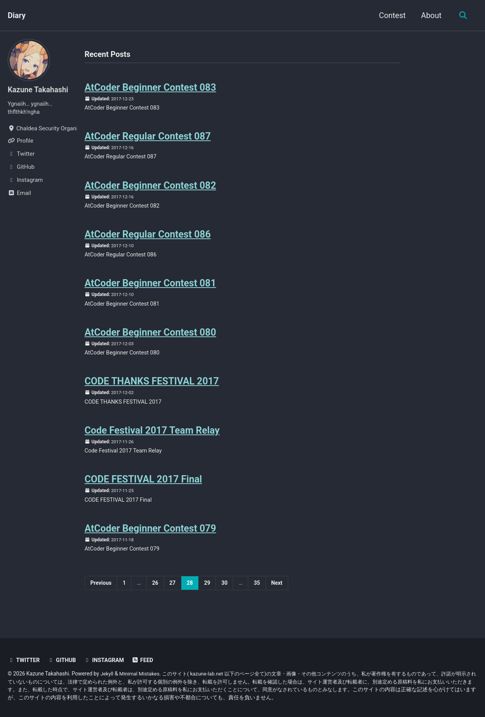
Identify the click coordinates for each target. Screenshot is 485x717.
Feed (145, 660)
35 (257, 592)
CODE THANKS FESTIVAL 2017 (152, 387)
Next (276, 592)
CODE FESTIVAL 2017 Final (143, 486)
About (430, 15)
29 (207, 592)
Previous (100, 592)
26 (155, 592)
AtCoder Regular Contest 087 (148, 137)
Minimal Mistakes (140, 674)
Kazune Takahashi (39, 89)
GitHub (63, 660)
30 (224, 592)
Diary (17, 15)
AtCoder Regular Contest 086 (148, 237)
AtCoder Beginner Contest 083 (150, 87)
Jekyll (107, 674)
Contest (390, 15)
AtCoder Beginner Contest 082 (150, 187)
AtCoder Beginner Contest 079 (150, 536)
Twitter (24, 660)
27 (172, 592)
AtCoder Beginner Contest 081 (150, 287)
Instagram (106, 660)
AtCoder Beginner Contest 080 (150, 337)
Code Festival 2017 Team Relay (152, 437)
